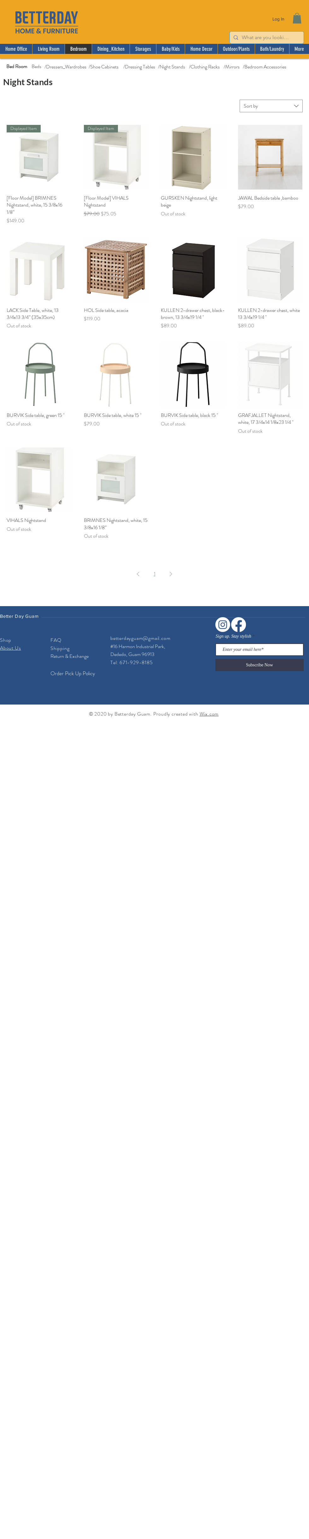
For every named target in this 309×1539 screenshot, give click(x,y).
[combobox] (271, 106)
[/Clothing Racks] (204, 66)
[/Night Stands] (171, 66)
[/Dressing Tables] (139, 66)
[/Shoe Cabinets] (103, 66)
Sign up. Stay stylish (233, 636)
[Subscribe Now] (259, 665)
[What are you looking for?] (266, 38)
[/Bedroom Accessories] (264, 66)
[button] (297, 18)
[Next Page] (171, 574)
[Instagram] (222, 624)
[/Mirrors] (231, 66)
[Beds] (36, 66)
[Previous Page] (138, 574)
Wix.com (209, 713)
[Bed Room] (16, 66)
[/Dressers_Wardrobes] (65, 66)
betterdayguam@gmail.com (140, 638)
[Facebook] (238, 624)
